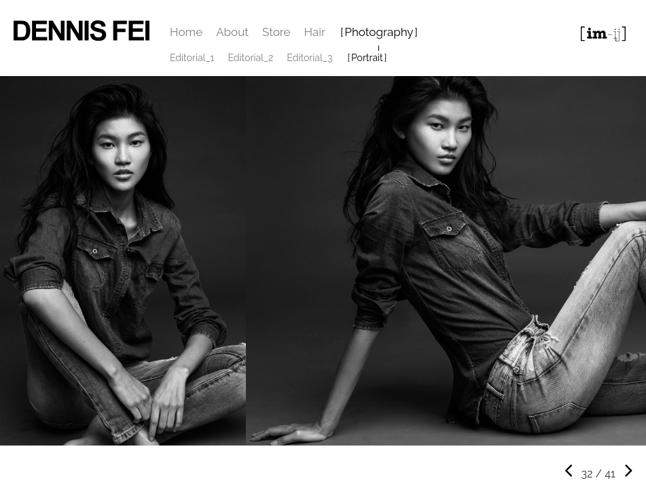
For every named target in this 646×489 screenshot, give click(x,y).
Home (186, 32)
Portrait (367, 57)
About (232, 32)
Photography (378, 32)
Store (276, 32)
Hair (314, 32)
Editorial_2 (251, 57)
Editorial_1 (192, 57)
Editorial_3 (309, 57)
